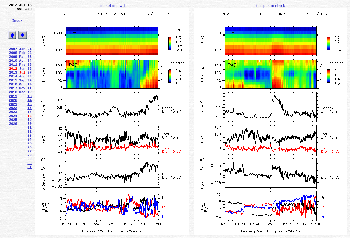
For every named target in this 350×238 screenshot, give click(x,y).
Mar (22, 66)
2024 (13, 136)
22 (29, 155)
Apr (22, 70)
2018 (13, 108)
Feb (22, 61)
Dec (22, 108)
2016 (13, 99)
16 (29, 127)
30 (29, 193)
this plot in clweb (112, 5)
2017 (13, 103)
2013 (13, 84)
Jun (22, 80)
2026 (13, 146)
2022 (13, 127)
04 (29, 70)
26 (29, 174)
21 (29, 151)
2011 (13, 75)
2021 (13, 122)
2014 (13, 89)
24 (29, 165)
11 (29, 103)
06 (29, 80)
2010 (13, 70)
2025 (13, 141)
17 (29, 132)
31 (29, 198)
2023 (13, 132)
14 (29, 118)
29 (29, 189)
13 (29, 113)
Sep (22, 94)
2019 (13, 113)
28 (29, 184)
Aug (22, 89)
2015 (13, 94)
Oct (22, 99)
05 (29, 75)
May (22, 75)
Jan (22, 56)
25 (29, 170)
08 (29, 89)
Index (17, 24)
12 (29, 108)
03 (29, 66)
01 (29, 56)
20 (29, 146)
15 (29, 122)
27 (29, 179)
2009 (13, 66)
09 (29, 94)
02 (29, 61)
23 (29, 160)
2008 (13, 61)
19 (29, 141)
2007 (13, 56)
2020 (13, 118)
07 (29, 84)
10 (29, 99)
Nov (22, 103)
